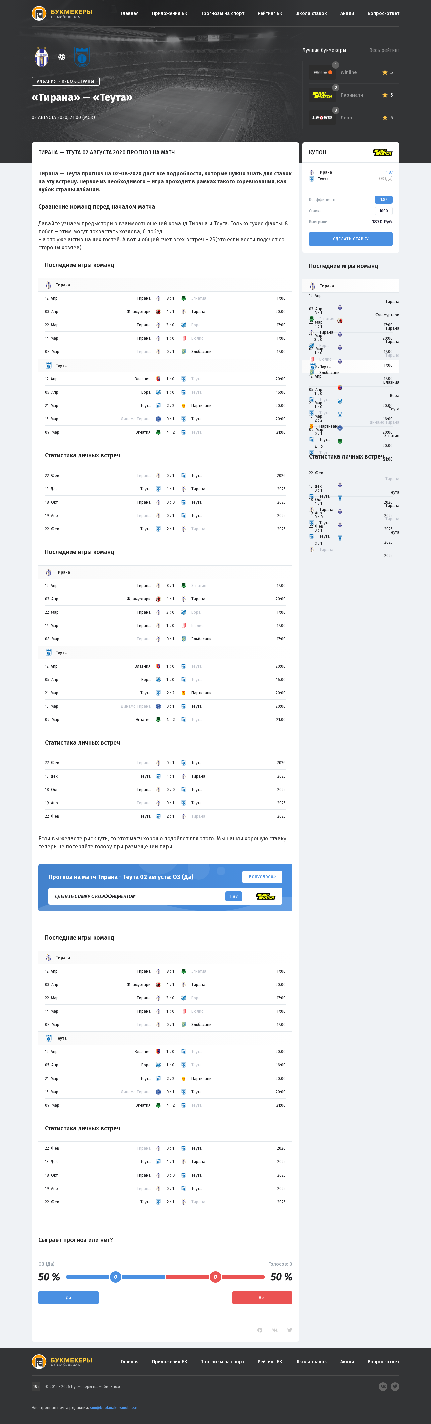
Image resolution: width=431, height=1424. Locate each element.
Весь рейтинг (384, 50)
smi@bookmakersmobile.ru (114, 1407)
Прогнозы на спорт (222, 13)
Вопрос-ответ (383, 13)
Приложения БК (169, 13)
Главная (130, 13)
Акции (347, 13)
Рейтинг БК (270, 13)
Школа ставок (311, 13)
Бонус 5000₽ (262, 877)
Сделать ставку (351, 239)
